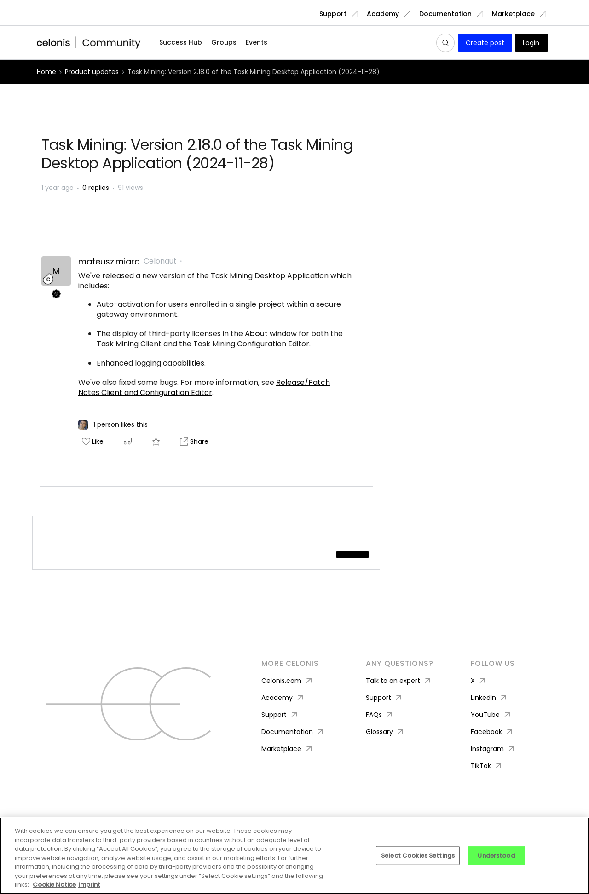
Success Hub (180, 42)
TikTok (487, 766)
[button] (485, 43)
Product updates (92, 71)
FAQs (380, 715)
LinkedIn (489, 698)
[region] (294, 855)
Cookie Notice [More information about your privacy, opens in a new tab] (54, 884)
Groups (224, 42)
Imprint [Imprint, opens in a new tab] (89, 884)
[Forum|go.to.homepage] (89, 42)
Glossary (385, 732)
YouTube (491, 715)
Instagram (493, 749)
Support (332, 13)
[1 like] (113, 425)
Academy (383, 13)
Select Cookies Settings (418, 855)
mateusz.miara (109, 261)
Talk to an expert (399, 681)
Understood (496, 855)
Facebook (492, 732)
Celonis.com (287, 681)
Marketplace (513, 13)
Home (46, 71)
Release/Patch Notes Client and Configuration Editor (204, 387)
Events (256, 42)
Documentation (445, 13)
